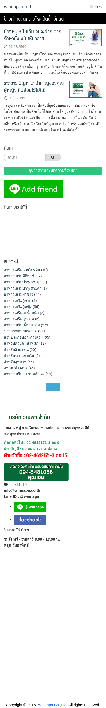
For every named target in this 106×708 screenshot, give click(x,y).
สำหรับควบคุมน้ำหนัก (21, 343)
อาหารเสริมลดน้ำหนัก (21, 313)
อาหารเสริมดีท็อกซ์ (19, 276)
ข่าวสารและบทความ (20, 331)
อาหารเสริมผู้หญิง (18, 307)
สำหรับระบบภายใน (19, 356)
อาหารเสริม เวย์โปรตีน (22, 270)
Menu (96, 6)
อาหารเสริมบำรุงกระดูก (23, 282)
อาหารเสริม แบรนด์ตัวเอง (24, 374)
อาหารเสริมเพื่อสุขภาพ (22, 325)
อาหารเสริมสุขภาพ (19, 319)
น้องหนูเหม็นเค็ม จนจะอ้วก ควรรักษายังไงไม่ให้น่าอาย (32, 35)
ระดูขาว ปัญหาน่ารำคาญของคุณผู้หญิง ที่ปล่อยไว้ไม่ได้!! (34, 86)
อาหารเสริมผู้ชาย (17, 301)
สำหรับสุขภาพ (15, 362)
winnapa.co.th (18, 6)
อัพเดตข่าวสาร (15, 368)
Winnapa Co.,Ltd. (52, 705)
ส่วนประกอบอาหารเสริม (23, 337)
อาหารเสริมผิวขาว (18, 294)
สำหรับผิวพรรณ (16, 349)
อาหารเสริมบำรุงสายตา (22, 288)
